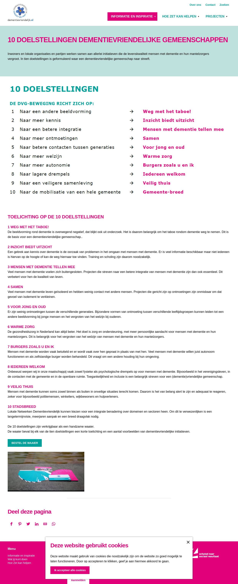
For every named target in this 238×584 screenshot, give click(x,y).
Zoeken (224, 4)
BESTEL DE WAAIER (24, 442)
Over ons (196, 4)
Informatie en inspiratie (132, 16)
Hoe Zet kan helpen (179, 16)
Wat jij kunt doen (17, 559)
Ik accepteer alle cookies (70, 570)
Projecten (215, 16)
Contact (210, 4)
